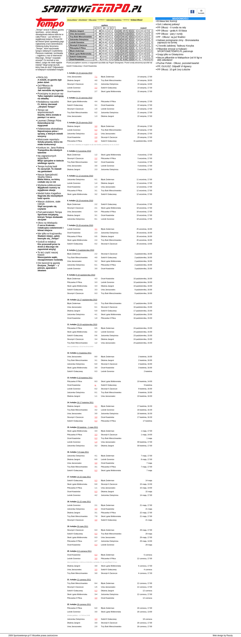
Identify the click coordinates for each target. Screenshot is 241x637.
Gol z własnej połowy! (168, 24)
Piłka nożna (93, 20)
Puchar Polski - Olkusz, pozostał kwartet (178, 63)
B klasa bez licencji (167, 21)
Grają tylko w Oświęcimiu (170, 54)
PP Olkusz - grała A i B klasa (172, 30)
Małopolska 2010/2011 (114, 20)
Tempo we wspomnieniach (49, 114)
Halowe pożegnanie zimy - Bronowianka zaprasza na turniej (178, 41)
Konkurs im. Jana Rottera (51, 150)
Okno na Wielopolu (51, 226)
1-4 (96, 442)
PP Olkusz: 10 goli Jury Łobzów (173, 69)
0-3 (96, 130)
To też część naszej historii (50, 256)
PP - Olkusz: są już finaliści (171, 37)
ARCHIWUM (82, 20)
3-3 (96, 435)
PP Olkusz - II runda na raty (171, 27)
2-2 (96, 88)
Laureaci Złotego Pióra (49, 123)
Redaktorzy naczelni (48, 104)
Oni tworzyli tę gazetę (49, 267)
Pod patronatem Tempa (50, 216)
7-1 (96, 77)
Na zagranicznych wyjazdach (51, 159)
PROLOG (50, 80)
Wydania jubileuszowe (49, 187)
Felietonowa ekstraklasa (50, 132)
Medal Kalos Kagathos (50, 196)
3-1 (96, 229)
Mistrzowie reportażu (50, 142)
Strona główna (72, 20)
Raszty (229, 635)
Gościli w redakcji (49, 245)
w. (95, 385)
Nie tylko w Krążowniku (50, 236)
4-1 (96, 406)
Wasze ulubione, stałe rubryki (49, 205)
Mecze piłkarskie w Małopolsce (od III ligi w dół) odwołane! (179, 58)
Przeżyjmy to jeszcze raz (51, 96)
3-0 (96, 126)
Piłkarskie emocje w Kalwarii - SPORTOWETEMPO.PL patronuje (175, 50)
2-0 (96, 137)
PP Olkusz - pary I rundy (170, 33)
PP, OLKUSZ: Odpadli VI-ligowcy (174, 66)
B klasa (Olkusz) (137, 20)
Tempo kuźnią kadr (49, 169)
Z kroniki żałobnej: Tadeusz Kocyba (175, 45)
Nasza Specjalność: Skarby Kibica (49, 178)
